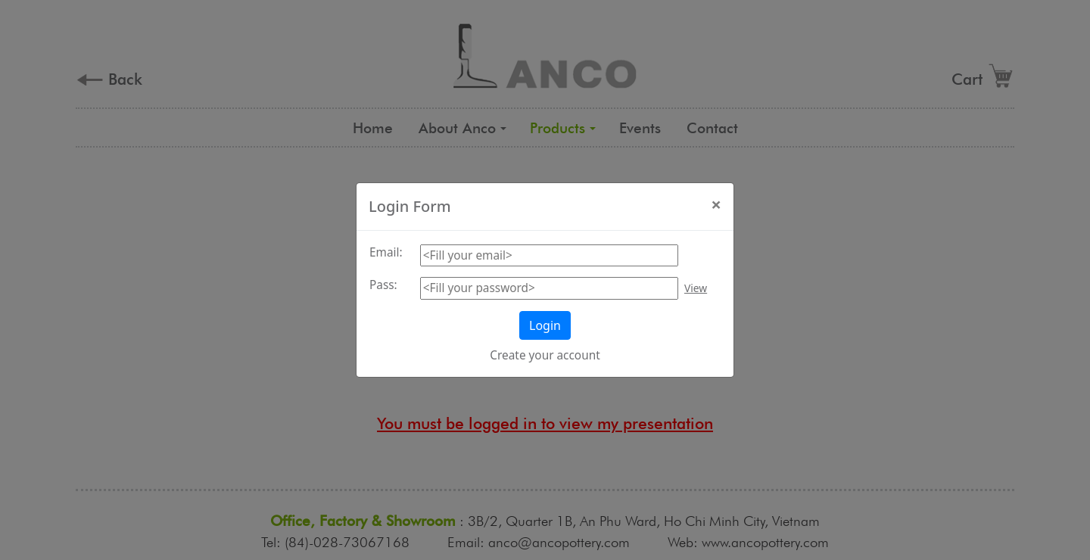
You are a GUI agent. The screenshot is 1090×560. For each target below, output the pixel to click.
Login (545, 325)
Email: (386, 252)
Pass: (383, 285)
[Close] (716, 204)
